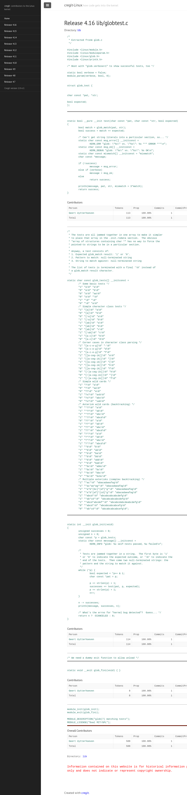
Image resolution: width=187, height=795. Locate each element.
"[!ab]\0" (90, 332)
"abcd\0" (101, 417)
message (100, 157)
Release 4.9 (9, 69)
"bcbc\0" (101, 476)
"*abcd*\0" (91, 495)
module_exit (75, 712)
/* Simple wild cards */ (94, 381)
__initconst (128, 140)
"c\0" (100, 329)
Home (7, 18)
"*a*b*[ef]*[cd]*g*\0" (99, 492)
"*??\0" (89, 407)
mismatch (109, 153)
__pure (88, 121)
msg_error (110, 140)
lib (79, 30)
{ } (118, 670)
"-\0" (107, 345)
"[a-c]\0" (90, 336)
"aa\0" (96, 293)
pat (86, 95)
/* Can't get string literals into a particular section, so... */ (123, 137)
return (94, 179)
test (106, 121)
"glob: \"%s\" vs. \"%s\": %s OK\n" (129, 150)
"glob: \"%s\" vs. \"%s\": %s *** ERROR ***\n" (133, 144)
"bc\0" (99, 469)
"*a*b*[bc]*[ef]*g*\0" (99, 489)
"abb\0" (99, 460)
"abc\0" (100, 414)
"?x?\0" (89, 394)
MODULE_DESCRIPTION (79, 719)
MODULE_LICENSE (77, 722)
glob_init (98, 524)
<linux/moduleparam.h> (94, 53)
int (79, 524)
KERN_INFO (96, 544)
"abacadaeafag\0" (108, 482)
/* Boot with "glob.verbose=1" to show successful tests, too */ (110, 66)
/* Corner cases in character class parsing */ (110, 342)
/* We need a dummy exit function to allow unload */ (103, 658)
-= (82, 602)
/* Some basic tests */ (93, 284)
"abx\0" (100, 398)
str (94, 95)
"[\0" (111, 362)
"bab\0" (99, 463)
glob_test (83, 85)
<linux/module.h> (91, 50)
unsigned (84, 531)
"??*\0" (89, 420)
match (88, 127)
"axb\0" (100, 394)
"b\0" (95, 290)
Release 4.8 (9, 75)
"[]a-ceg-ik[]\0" (95, 355)
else (81, 170)
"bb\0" (98, 456)
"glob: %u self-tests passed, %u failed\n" (132, 544)
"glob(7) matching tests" (110, 719)
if (79, 163)
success (90, 130)
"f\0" (107, 352)
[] (117, 140)
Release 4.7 (9, 81)
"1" (80, 287)
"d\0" (101, 339)
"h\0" (111, 365)
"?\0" (87, 385)
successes (97, 531)
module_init (75, 709)
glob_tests (99, 280)
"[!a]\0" (89, 316)
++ (116, 573)
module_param (75, 76)
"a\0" (87, 287)
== (109, 130)
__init (98, 121)
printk (82, 186)
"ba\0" (98, 453)
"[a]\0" (89, 310)
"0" (80, 290)
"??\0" (88, 391)
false (101, 72)
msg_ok (108, 147)
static (71, 72)
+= (93, 583)
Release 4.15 (10, 31)
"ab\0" (99, 411)
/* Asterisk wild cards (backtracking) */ (106, 404)
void (109, 524)
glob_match (104, 127)
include (73, 50)
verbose (89, 72)
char (70, 95)
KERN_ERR (95, 144)
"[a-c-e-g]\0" (93, 345)
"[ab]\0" (89, 323)
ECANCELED (101, 616)
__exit (88, 670)
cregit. (85, 793)
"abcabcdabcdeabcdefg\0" (125, 502)
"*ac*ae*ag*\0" (94, 486)
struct (71, 85)
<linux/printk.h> (91, 59)
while (81, 570)
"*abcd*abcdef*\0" (96, 502)
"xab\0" (100, 401)
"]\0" (111, 359)
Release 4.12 (10, 50)
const (77, 95)
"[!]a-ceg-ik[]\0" (96, 371)
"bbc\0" (100, 473)
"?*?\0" (89, 434)
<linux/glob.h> (89, 56)
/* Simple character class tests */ (102, 306)
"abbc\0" (101, 466)
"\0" (95, 296)
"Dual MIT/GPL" (98, 722)
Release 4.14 (10, 37)
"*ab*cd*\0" (91, 499)
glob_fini (100, 670)
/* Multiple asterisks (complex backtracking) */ (111, 479)
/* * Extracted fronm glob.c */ (84, 40)
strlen (101, 583)
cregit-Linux (73, 5)
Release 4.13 (10, 43)
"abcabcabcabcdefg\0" (113, 495)
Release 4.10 (10, 62)
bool (80, 72)
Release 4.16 (10, 24)
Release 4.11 (10, 56)
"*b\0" (88, 446)
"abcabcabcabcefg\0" (112, 505)
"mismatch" (146, 153)
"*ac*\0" (89, 482)
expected (79, 102)
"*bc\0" (89, 466)
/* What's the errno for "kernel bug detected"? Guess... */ (119, 612)
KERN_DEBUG (97, 150)
